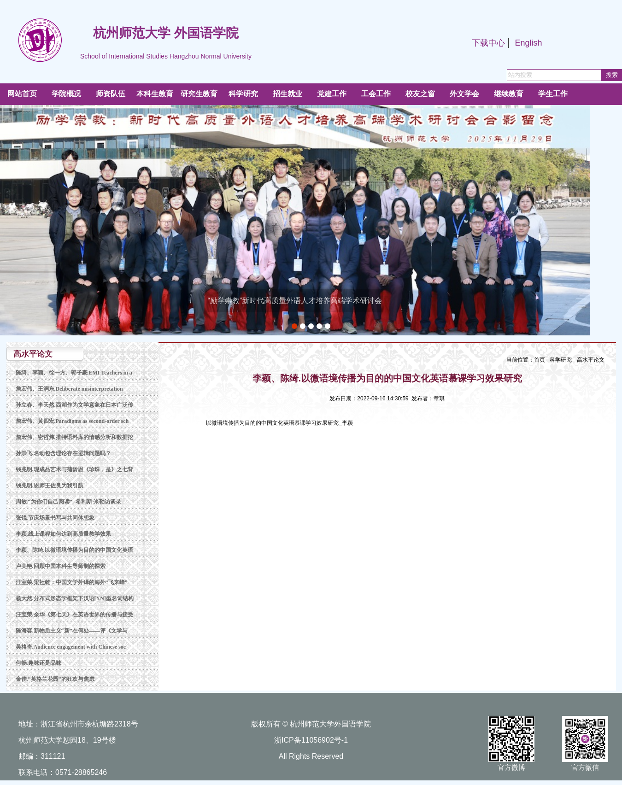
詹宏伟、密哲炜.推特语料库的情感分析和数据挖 (74, 437)
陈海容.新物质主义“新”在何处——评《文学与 (72, 630)
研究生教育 (199, 94)
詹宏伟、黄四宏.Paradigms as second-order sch (72, 421)
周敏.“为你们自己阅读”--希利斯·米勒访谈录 (69, 501)
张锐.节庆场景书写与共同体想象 (55, 518)
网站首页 (22, 94)
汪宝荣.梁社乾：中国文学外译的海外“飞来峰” (72, 582)
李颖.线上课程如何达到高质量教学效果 (63, 534)
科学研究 (243, 94)
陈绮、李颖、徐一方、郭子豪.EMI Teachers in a (74, 372)
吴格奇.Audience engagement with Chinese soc (71, 647)
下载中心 (488, 42)
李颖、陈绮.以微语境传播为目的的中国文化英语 (74, 550)
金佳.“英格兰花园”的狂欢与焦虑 (55, 679)
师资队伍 (110, 94)
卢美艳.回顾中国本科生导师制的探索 (61, 566)
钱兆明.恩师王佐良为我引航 (49, 485)
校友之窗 (420, 94)
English (528, 42)
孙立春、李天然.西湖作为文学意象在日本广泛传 (74, 405)
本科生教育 (154, 94)
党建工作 (331, 94)
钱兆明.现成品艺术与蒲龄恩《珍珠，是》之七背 (74, 469)
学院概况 (66, 94)
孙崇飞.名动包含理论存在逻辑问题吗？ (63, 453)
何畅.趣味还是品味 (38, 663)
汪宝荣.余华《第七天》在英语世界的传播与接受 (74, 614)
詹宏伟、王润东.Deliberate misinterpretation (69, 389)
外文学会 (464, 94)
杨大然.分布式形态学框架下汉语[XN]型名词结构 (75, 598)
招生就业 (287, 94)
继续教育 (508, 94)
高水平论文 (590, 360)
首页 (539, 360)
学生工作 (553, 94)
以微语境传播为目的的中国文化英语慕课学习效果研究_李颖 (279, 423)
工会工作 (376, 94)
